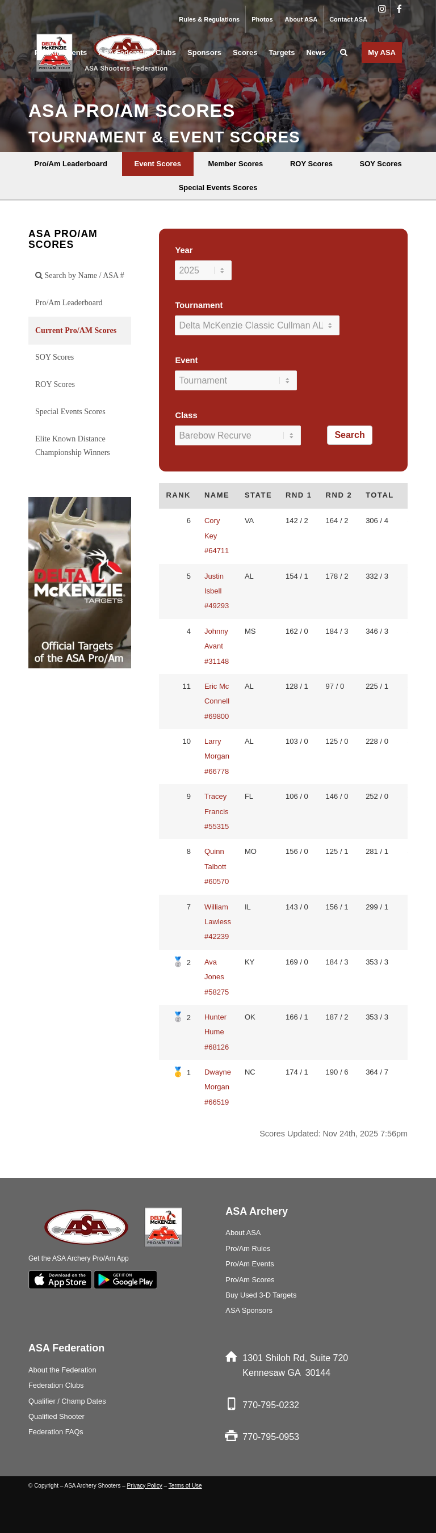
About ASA (301, 19)
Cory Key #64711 (216, 535)
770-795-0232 (270, 1405)
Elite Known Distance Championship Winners (72, 446)
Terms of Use (185, 1486)
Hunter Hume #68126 (216, 1032)
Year (183, 250)
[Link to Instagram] (382, 8)
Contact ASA (348, 19)
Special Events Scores (70, 411)
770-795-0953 (270, 1437)
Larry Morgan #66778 (216, 756)
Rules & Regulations (209, 19)
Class (186, 415)
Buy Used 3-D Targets (260, 1295)
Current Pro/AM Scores (75, 330)
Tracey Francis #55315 (216, 811)
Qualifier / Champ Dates (67, 1401)
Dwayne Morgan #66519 (217, 1087)
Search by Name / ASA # (79, 275)
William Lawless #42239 (217, 922)
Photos (261, 19)
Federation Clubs (55, 1385)
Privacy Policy (144, 1486)
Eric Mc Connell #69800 (216, 701)
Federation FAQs (55, 1431)
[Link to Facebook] (399, 8)
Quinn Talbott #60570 (216, 866)
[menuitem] (209, 19)
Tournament (199, 305)
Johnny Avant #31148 (216, 646)
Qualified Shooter (56, 1416)
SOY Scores (54, 357)
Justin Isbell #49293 (216, 591)
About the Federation (62, 1370)
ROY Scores (55, 384)
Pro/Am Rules (247, 1248)
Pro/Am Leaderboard (69, 302)
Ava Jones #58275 (216, 977)
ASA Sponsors (248, 1310)
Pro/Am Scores (249, 1279)
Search (349, 435)
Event (186, 360)
